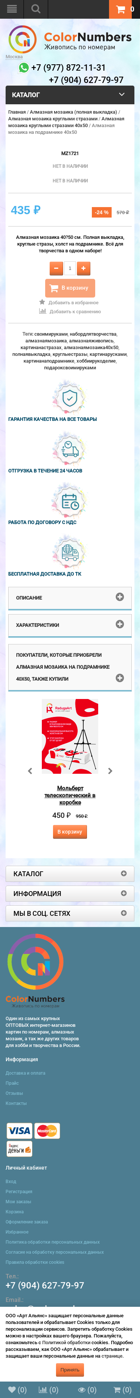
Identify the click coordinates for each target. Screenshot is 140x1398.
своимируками (51, 334)
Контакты (16, 1103)
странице (112, 1356)
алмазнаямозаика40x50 (91, 347)
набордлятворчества (93, 334)
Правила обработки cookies (35, 1262)
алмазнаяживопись (91, 341)
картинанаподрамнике (49, 361)
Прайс (12, 1083)
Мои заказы (18, 1201)
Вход (11, 1181)
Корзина (15, 1211)
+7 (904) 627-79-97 (45, 1285)
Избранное (17, 1232)
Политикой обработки (66, 1342)
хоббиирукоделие (96, 361)
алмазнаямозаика (46, 341)
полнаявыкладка (31, 354)
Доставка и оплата (25, 1073)
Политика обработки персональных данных (53, 1242)
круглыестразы (70, 354)
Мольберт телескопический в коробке (70, 795)
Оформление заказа (27, 1222)
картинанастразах (41, 347)
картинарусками (108, 354)
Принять (70, 1370)
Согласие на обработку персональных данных (55, 1252)
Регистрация (19, 1191)
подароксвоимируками (70, 367)
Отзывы (14, 1093)
